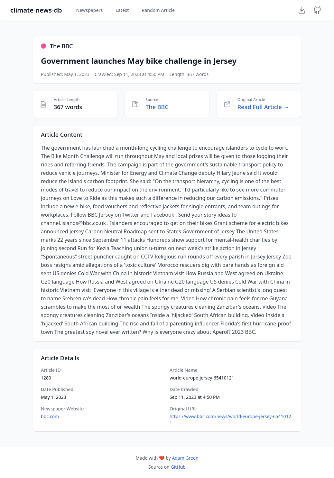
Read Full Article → (263, 107)
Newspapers (89, 10)
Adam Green (185, 458)
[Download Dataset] (301, 10)
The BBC (156, 107)
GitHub (178, 467)
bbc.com (50, 416)
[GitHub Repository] (317, 10)
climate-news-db (36, 10)
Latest (122, 10)
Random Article (158, 10)
